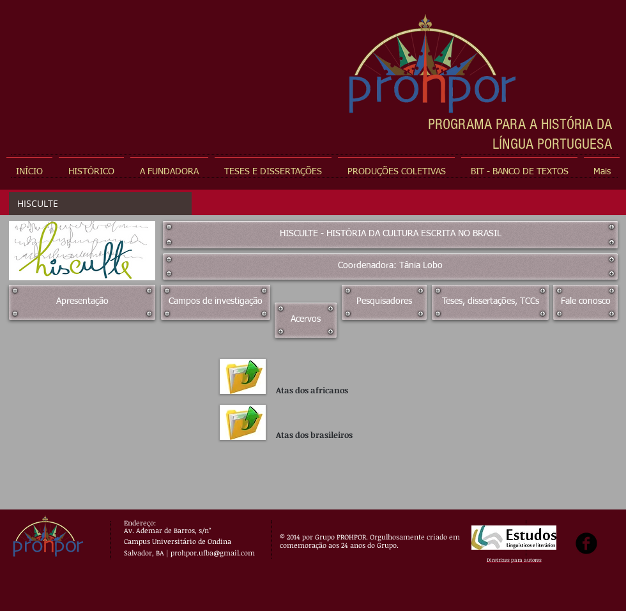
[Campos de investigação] (215, 302)
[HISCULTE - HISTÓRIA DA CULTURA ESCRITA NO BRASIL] (390, 234)
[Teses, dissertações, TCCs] (490, 302)
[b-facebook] (586, 543)
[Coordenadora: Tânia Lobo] (390, 266)
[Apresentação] (82, 302)
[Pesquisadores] (384, 302)
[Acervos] (306, 320)
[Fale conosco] (585, 302)
